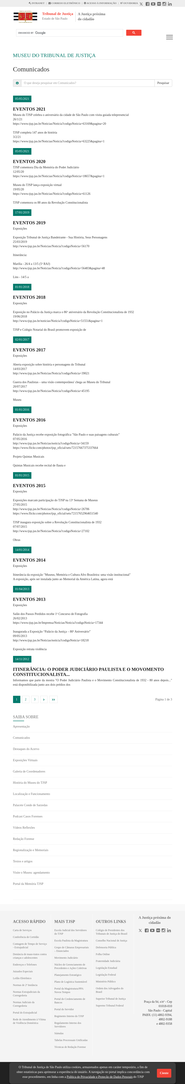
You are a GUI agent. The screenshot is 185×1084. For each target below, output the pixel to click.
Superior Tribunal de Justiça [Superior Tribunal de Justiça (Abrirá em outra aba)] (111, 998)
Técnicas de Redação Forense (70, 1047)
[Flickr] (158, 931)
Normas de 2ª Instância (25, 985)
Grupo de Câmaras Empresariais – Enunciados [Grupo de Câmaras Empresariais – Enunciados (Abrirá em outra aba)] (71, 949)
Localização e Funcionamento (31, 794)
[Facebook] (146, 931)
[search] (69, 32)
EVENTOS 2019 (29, 222)
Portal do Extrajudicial (25, 1012)
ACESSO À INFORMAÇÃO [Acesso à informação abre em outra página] (100, 3)
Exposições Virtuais (25, 760)
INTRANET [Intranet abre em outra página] (36, 3)
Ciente (164, 1073)
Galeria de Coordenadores (29, 771)
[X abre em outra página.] (141, 4)
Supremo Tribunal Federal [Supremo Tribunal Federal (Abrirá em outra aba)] (110, 1005)
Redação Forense (23, 839)
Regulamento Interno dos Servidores (67, 1024)
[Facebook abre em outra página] (147, 4)
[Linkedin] (169, 931)
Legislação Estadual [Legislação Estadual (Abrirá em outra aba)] (106, 967)
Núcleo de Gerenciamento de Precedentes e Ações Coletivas (70, 966)
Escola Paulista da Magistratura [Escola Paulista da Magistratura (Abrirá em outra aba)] (71, 940)
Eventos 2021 (29, 109)
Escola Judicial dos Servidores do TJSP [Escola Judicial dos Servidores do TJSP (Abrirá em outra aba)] (70, 932)
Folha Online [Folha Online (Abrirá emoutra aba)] (103, 954)
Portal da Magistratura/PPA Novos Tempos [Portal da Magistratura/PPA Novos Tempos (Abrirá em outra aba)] (68, 990)
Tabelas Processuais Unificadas (71, 1040)
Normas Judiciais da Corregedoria (23, 1004)
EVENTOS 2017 (29, 350)
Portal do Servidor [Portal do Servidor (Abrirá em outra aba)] (64, 1009)
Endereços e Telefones (25, 964)
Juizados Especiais (23, 971)
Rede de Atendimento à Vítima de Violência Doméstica (29, 1021)
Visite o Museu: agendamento (31, 872)
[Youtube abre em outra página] (153, 4)
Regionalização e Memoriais (30, 850)
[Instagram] (163, 931)
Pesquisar (163, 83)
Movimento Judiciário (66, 957)
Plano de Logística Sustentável (70, 981)
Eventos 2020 (29, 161)
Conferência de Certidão (26, 937)
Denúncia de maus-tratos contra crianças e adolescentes (30, 956)
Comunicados (21, 737)
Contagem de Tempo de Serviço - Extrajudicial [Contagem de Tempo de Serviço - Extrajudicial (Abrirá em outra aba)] (30, 945)
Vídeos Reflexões (24, 827)
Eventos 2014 (29, 560)
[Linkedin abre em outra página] (170, 4)
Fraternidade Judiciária (108, 961)
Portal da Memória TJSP (28, 883)
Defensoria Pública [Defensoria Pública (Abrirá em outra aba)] (106, 947)
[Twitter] (140, 931)
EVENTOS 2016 (29, 420)
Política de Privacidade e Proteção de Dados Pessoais (100, 1076)
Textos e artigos (22, 861)
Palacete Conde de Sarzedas (30, 805)
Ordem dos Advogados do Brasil (110, 990)
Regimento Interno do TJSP (69, 1016)
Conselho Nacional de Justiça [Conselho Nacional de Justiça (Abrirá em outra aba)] (111, 940)
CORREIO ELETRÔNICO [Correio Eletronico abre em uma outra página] (64, 3)
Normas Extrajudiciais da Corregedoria (26, 993)
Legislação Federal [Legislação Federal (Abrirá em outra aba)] (106, 974)
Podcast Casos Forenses (28, 816)
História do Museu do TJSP (30, 782)
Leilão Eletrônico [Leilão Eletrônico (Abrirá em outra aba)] (22, 978)
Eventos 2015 (29, 485)
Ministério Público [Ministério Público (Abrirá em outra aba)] (106, 981)
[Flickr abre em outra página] (159, 4)
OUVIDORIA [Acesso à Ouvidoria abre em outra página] (129, 3)
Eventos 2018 (29, 297)
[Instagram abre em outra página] (164, 4)
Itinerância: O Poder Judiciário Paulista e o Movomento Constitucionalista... (88, 672)
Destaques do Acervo (26, 749)
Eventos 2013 (29, 599)
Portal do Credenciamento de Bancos (69, 1000)
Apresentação (21, 726)
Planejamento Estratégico (67, 974)
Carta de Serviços (22, 930)
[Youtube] (152, 931)
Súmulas (58, 1033)
